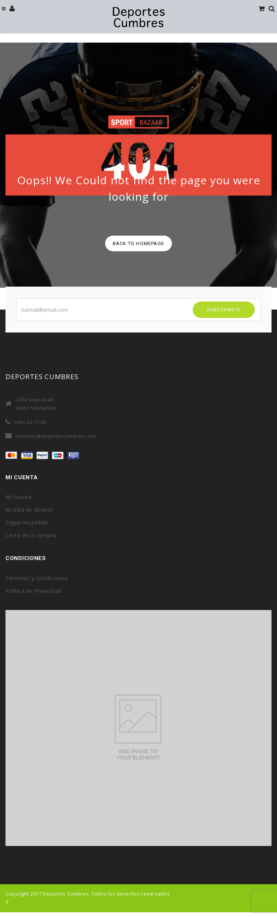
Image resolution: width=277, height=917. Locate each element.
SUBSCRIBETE (224, 309)
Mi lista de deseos (29, 509)
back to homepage (138, 243)
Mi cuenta (18, 496)
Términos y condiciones (36, 578)
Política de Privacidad (33, 590)
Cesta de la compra (30, 535)
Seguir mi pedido (27, 522)
